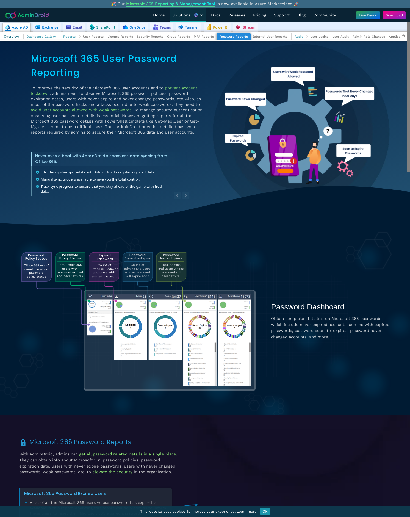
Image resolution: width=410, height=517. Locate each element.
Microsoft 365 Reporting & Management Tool (170, 3)
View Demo (366, 464)
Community (324, 15)
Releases (236, 15)
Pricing (259, 15)
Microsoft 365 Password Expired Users (65, 493)
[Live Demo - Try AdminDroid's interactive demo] (368, 15)
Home (159, 15)
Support (282, 15)
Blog (301, 15)
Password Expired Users (232, 439)
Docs (216, 15)
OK (265, 511)
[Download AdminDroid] (393, 15)
